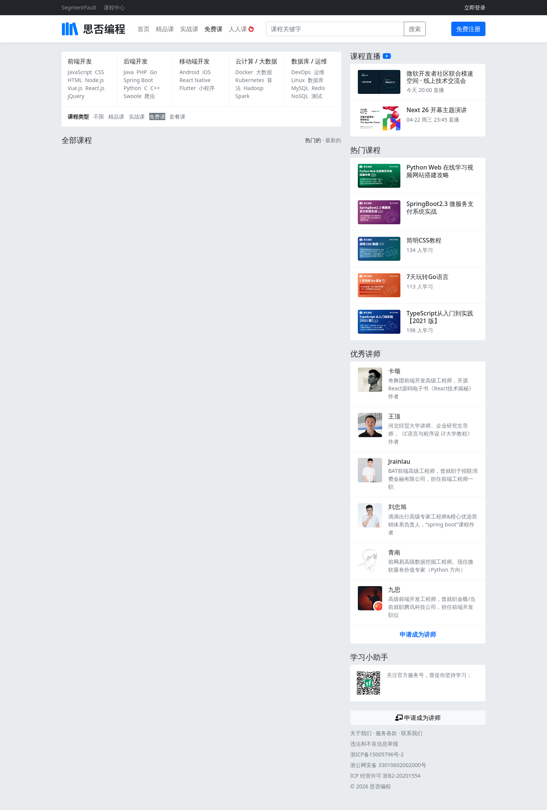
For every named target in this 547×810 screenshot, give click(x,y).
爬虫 (149, 96)
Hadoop (253, 88)
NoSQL (299, 96)
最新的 (333, 140)
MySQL (300, 88)
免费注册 (468, 29)
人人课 (241, 29)
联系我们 (411, 733)
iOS (206, 72)
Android (189, 72)
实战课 (189, 29)
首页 (144, 29)
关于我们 (361, 733)
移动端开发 (194, 61)
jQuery (76, 96)
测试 (316, 96)
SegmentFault (79, 7)
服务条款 (386, 733)
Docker (244, 72)
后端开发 (135, 61)
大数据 (264, 72)
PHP (142, 72)
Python (132, 88)
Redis (318, 88)
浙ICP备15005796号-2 (377, 754)
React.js (94, 88)
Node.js (94, 80)
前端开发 (80, 61)
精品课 (165, 29)
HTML (75, 80)
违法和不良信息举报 (374, 743)
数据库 (316, 80)
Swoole (132, 96)
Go (153, 72)
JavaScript (80, 72)
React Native (194, 80)
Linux (298, 80)
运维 (319, 72)
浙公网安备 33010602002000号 (388, 765)
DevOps (301, 72)
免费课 (213, 29)
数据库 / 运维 (309, 61)
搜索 (415, 29)
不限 (98, 116)
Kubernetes (250, 80)
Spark (243, 96)
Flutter (187, 88)
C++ (155, 88)
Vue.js (75, 88)
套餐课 (177, 116)
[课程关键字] (335, 29)
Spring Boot (138, 80)
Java (128, 72)
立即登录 (474, 7)
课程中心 (114, 7)
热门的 (313, 140)
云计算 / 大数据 (256, 61)
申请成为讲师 (418, 634)
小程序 (207, 88)
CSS (99, 72)
